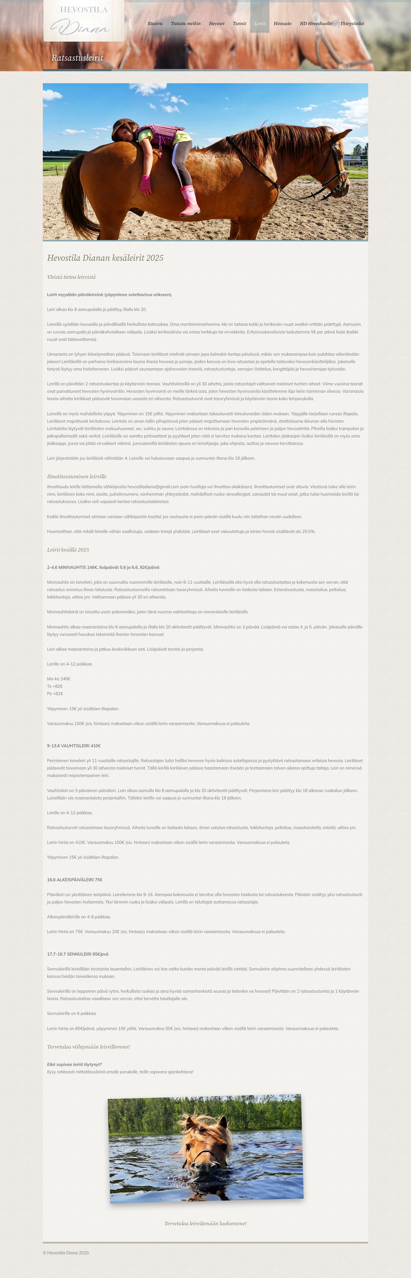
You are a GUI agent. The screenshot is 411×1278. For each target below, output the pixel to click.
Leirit (260, 24)
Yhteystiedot (352, 24)
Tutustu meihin (186, 24)
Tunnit (239, 24)
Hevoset (216, 24)
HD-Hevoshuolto (316, 24)
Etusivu (155, 24)
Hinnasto (282, 24)
